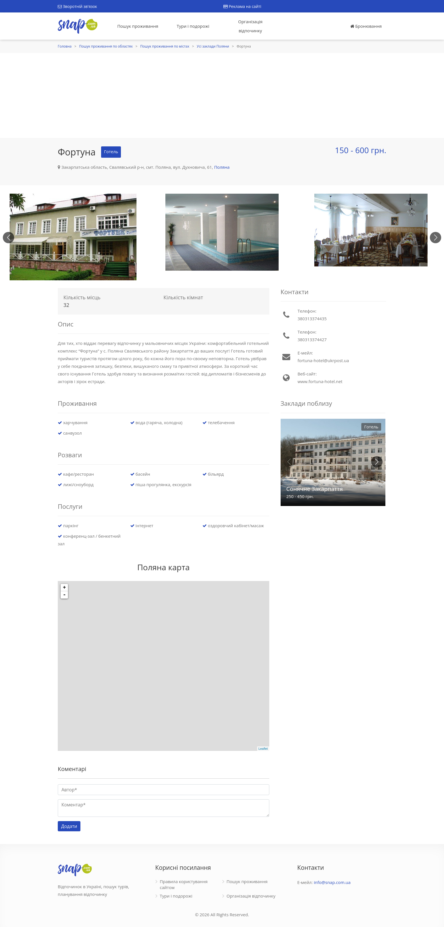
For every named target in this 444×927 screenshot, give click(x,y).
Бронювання (366, 26)
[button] (435, 237)
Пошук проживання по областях (106, 46)
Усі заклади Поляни (213, 46)
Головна (65, 46)
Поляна (222, 167)
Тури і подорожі (193, 26)
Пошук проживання (137, 26)
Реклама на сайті (242, 6)
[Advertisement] (222, 95)
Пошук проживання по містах (164, 46)
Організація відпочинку (250, 26)
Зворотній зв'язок (77, 6)
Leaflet (263, 748)
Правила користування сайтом (184, 884)
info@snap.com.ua (332, 882)
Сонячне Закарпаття (314, 489)
